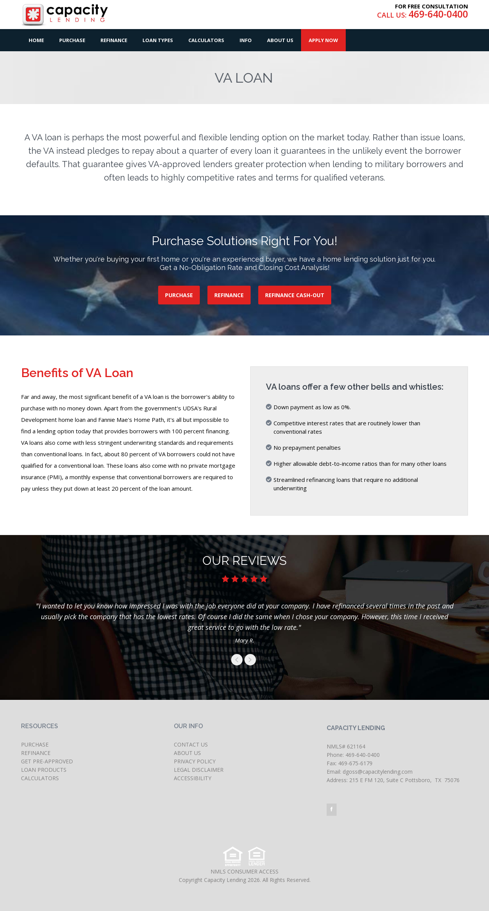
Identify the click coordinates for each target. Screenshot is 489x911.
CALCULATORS (40, 778)
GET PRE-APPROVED (47, 761)
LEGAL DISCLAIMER (198, 769)
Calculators (206, 40)
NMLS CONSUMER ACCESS (244, 871)
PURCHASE (179, 295)
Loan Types (157, 40)
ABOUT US (187, 752)
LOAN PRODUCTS (43, 769)
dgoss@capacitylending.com (378, 771)
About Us (280, 40)
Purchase (72, 40)
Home (36, 40)
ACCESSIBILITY (192, 778)
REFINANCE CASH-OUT (294, 295)
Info (246, 40)
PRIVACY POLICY (194, 761)
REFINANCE (229, 295)
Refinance (113, 40)
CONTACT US (191, 744)
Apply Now (323, 40)
